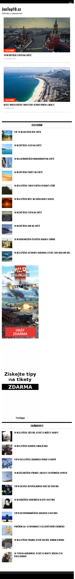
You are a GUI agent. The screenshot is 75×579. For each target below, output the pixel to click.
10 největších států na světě (17, 55)
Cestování (10, 50)
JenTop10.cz (11, 9)
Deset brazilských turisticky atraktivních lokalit (29, 104)
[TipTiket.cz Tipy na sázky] (20, 418)
